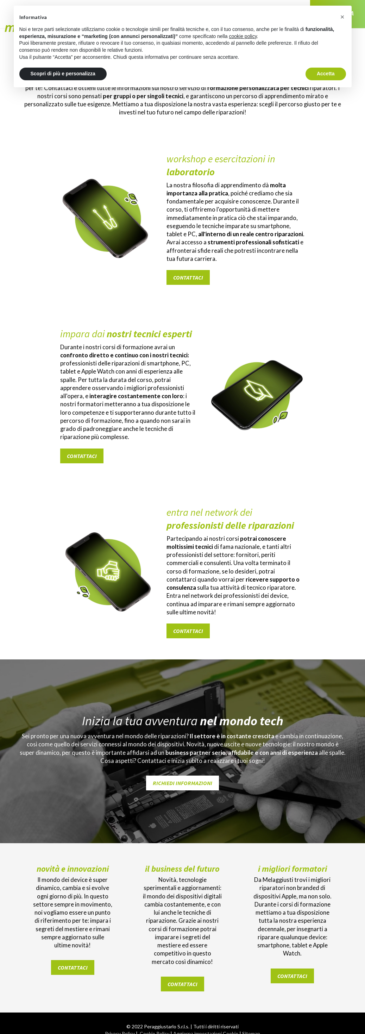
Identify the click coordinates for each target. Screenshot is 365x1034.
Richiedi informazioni (182, 746)
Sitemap (251, 986)
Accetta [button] (326, 73)
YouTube (251, 1024)
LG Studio (207, 1000)
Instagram (160, 1024)
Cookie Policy (154, 986)
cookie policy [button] (243, 36)
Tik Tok (205, 1024)
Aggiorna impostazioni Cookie (205, 986)
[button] (342, 17)
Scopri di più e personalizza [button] (63, 73)
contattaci (188, 265)
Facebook (114, 1024)
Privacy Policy (120, 986)
